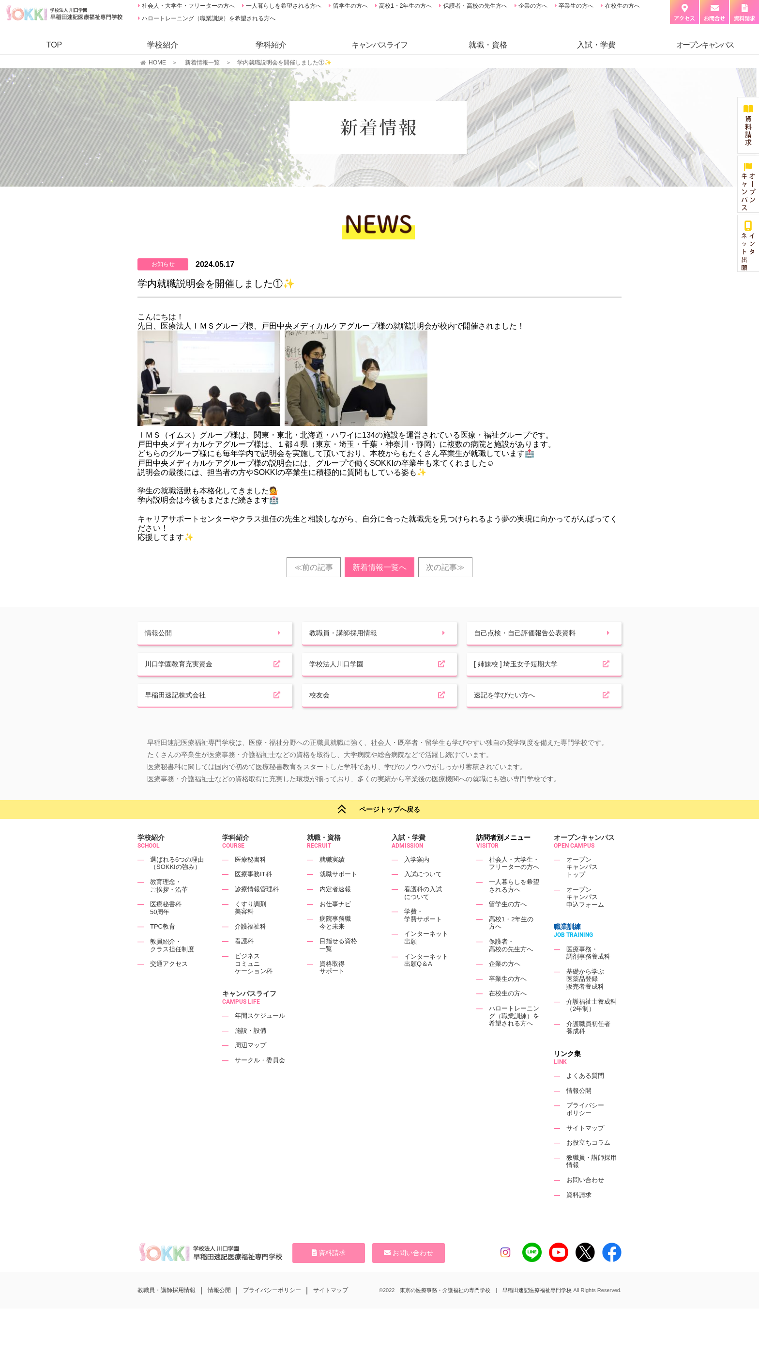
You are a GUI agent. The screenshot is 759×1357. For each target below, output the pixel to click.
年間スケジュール (260, 1036)
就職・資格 (488, 45)
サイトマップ (585, 1148)
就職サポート (338, 895)
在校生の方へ (621, 5)
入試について (423, 895)
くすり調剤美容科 (250, 928)
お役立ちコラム (588, 1163)
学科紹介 (271, 45)
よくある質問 (585, 1096)
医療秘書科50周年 (166, 928)
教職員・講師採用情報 (166, 1311)
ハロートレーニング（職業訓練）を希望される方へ (207, 18)
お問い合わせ (585, 1200)
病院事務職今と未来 (335, 943)
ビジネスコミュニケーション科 (254, 984)
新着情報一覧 (202, 62)
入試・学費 (596, 45)
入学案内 (416, 880)
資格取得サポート (332, 988)
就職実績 (332, 880)
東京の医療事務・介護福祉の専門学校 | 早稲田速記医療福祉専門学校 (486, 1311)
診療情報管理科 (257, 910)
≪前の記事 (313, 567)
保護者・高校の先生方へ (474, 5)
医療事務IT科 (253, 895)
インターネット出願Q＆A (426, 981)
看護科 (244, 961)
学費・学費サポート (423, 936)
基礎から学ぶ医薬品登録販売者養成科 (585, 1000)
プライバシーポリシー (585, 1129)
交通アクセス (169, 984)
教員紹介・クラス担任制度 (172, 966)
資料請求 (579, 1215)
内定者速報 (335, 910)
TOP (54, 45)
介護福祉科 (250, 947)
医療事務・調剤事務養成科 (588, 973)
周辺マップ (250, 1066)
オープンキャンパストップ (582, 888)
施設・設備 (250, 1051)
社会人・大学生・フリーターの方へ (187, 5)
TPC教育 (162, 947)
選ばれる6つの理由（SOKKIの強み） (177, 884)
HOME (157, 62)
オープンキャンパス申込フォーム (585, 918)
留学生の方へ (349, 5)
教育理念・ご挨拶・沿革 (169, 906)
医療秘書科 (250, 880)
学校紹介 (162, 45)
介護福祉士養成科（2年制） (591, 1026)
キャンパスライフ (249, 1014)
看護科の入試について (423, 913)
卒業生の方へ (575, 5)
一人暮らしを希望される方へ (282, 5)
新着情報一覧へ (379, 567)
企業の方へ (532, 5)
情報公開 (579, 1111)
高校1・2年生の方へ (405, 5)
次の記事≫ (445, 567)
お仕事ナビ (335, 925)
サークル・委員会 (260, 1081)
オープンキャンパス (584, 858)
